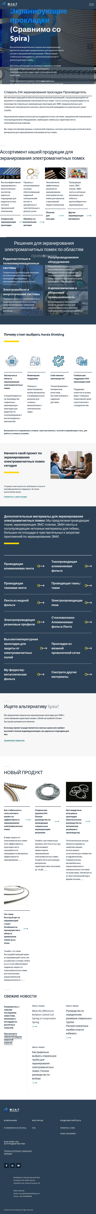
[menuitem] (9, 4)
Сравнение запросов (14, 740)
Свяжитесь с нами (67, 1128)
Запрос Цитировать (68, 1133)
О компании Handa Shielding (15, 1128)
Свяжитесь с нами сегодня (15, 497)
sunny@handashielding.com (29, 1193)
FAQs (34, 1128)
